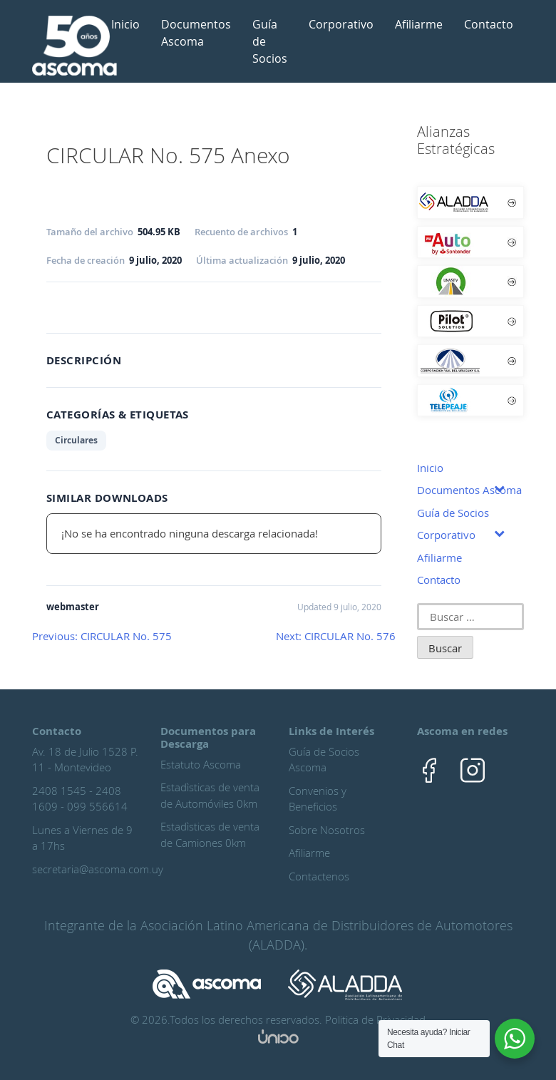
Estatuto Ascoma (200, 764)
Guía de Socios (269, 41)
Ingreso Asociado (100, 304)
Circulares (76, 440)
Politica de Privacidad (375, 1019)
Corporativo (341, 24)
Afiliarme (419, 24)
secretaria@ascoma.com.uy (97, 869)
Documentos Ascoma (196, 32)
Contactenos (319, 876)
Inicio (125, 24)
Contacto (488, 24)
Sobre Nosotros (327, 830)
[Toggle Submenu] (499, 487)
